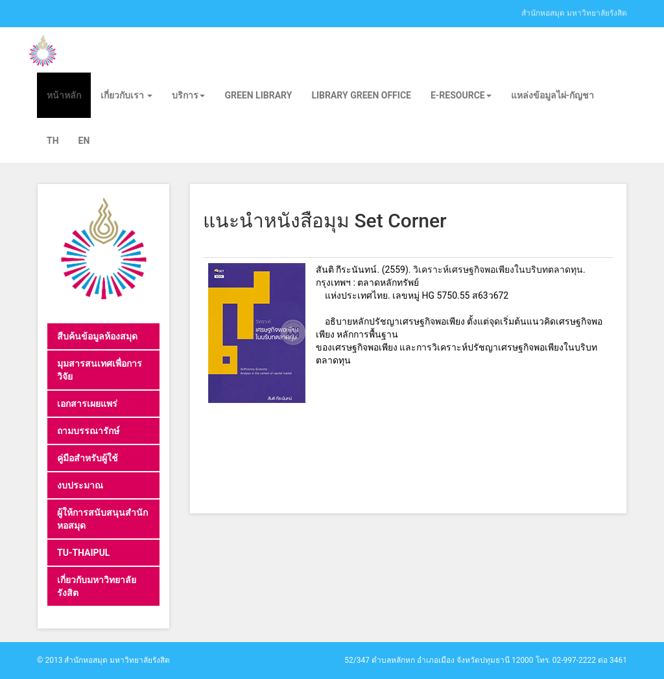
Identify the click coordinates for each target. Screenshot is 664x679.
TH (53, 140)
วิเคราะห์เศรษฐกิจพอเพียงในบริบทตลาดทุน (498, 269)
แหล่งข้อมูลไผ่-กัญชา (553, 95)
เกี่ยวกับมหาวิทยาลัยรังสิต (96, 586)
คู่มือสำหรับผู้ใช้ (87, 458)
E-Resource (461, 95)
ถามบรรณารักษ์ (88, 431)
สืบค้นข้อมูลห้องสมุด (97, 336)
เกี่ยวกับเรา (126, 95)
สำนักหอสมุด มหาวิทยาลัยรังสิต (574, 12)
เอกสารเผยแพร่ (87, 403)
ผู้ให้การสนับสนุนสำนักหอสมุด (102, 519)
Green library (258, 95)
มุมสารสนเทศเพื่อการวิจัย (99, 370)
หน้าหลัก (64, 95)
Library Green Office (361, 95)
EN (84, 140)
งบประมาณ (80, 485)
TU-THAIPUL (83, 552)
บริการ (188, 95)
